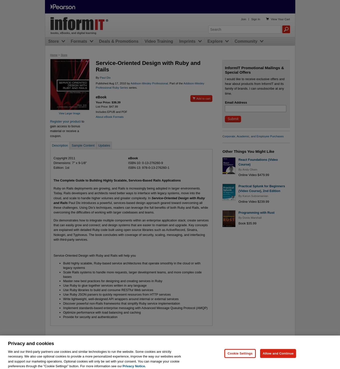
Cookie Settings (240, 356)
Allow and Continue (278, 356)
